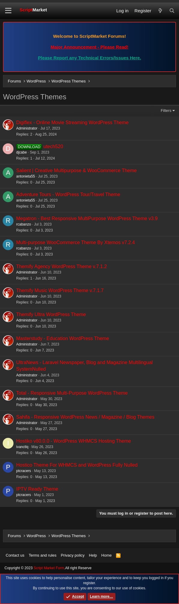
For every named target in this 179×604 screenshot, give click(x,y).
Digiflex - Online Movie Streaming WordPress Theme (72, 122)
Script (33, 9)
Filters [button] (166, 110)
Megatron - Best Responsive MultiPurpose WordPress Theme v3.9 (87, 218)
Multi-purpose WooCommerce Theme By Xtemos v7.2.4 (75, 242)
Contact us (15, 555)
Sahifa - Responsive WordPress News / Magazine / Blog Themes (85, 417)
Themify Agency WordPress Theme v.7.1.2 (61, 266)
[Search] (172, 10)
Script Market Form (49, 568)
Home (106, 555)
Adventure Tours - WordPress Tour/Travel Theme (68, 194)
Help (93, 555)
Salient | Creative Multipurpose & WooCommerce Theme (76, 170)
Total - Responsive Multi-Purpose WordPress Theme (72, 393)
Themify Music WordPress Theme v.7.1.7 (60, 290)
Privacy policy (73, 555)
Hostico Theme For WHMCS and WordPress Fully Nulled (77, 465)
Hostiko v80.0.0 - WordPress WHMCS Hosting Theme (73, 441)
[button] (8, 11)
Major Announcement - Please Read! (90, 46)
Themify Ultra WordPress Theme (51, 314)
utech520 (53, 146)
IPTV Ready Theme (37, 489)
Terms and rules (42, 555)
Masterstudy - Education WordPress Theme (62, 338)
